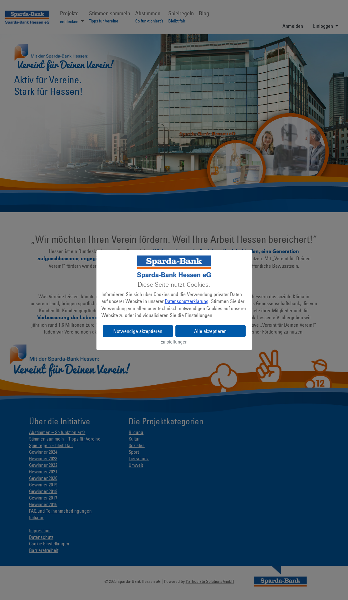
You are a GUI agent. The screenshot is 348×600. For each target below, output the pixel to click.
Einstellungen (174, 342)
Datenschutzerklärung (186, 301)
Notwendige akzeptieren (137, 331)
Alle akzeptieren (210, 331)
